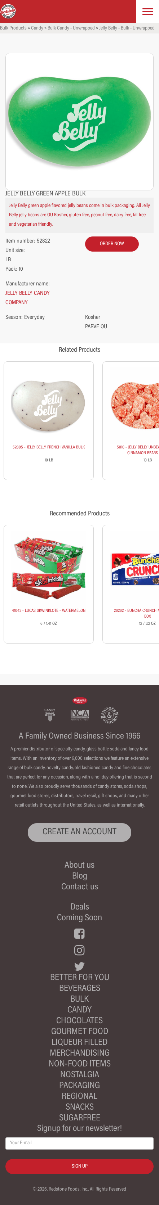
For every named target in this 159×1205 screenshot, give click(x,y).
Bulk (79, 999)
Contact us (79, 887)
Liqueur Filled (79, 1042)
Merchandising (80, 1053)
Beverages (79, 988)
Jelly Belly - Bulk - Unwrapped (127, 28)
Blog (79, 876)
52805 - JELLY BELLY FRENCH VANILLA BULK (49, 447)
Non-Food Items (80, 1064)
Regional (79, 1096)
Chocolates (79, 1021)
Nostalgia (79, 1075)
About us (79, 865)
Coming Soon (79, 918)
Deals (79, 907)
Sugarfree (79, 1118)
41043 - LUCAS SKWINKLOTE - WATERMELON (48, 611)
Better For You (79, 978)
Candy (37, 28)
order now (112, 244)
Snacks (80, 1107)
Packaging (79, 1086)
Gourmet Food (79, 1032)
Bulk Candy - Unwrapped (71, 28)
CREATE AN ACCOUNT (79, 832)
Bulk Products (13, 28)
